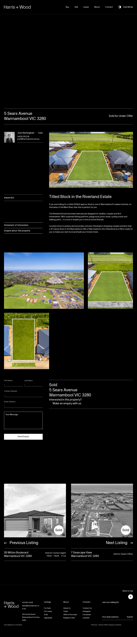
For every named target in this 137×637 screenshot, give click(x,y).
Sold (46, 615)
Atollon (118, 625)
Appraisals (48, 618)
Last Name (28, 380)
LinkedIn (86, 618)
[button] (128, 591)
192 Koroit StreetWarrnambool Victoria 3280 (30, 617)
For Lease (48, 611)
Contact (109, 7)
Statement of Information (16, 225)
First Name (8, 380)
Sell (76, 7)
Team (65, 611)
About (97, 7)
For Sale (47, 608)
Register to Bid (69, 618)
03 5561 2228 (27, 602)
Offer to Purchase (70, 615)
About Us (66, 608)
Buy (67, 7)
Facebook (87, 615)
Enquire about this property (17, 231)
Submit (130, 617)
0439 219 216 (23, 137)
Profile (40, 132)
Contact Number (10, 391)
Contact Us (87, 608)
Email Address (9, 402)
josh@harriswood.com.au (28, 139)
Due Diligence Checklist (13, 625)
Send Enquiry (23, 437)
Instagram (87, 611)
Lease (86, 7)
